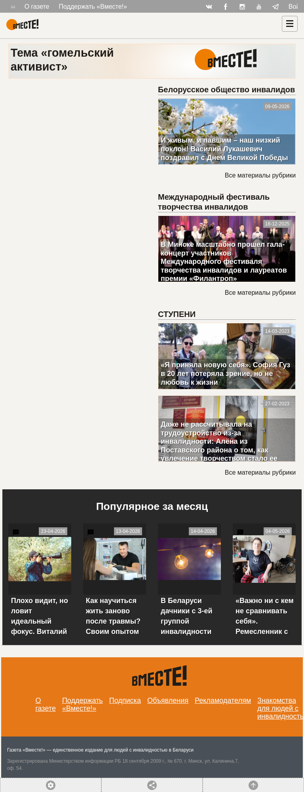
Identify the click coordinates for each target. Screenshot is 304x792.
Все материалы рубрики (260, 175)
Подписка (125, 700)
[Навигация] (290, 24)
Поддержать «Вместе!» (93, 6)
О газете (37, 6)
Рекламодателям (223, 700)
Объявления (167, 700)
